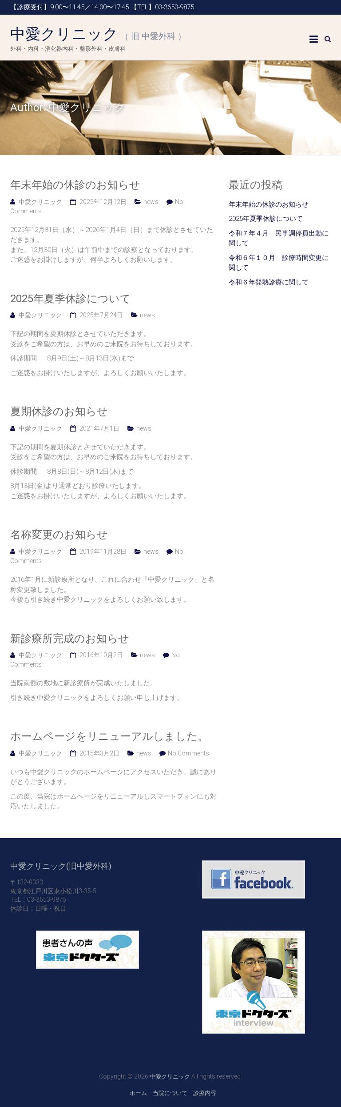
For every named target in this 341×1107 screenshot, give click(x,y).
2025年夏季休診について (70, 298)
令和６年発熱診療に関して (269, 282)
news (151, 201)
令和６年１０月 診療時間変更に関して (279, 263)
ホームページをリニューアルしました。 (109, 736)
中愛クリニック (98, 34)
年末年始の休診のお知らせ (75, 185)
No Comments (188, 753)
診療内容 (204, 1093)
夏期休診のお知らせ (59, 411)
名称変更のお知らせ (59, 534)
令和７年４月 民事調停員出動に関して (279, 238)
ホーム (138, 1093)
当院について (170, 1093)
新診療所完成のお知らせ (69, 638)
